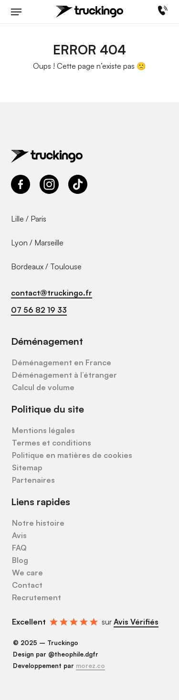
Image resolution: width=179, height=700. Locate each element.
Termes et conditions (51, 442)
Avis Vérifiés (136, 621)
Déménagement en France (61, 362)
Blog (20, 560)
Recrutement (36, 597)
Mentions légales (43, 430)
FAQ (19, 547)
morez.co (90, 665)
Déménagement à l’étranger (64, 375)
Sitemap (27, 467)
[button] (16, 12)
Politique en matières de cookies (72, 455)
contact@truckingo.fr (51, 292)
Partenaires (33, 480)
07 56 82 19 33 (39, 310)
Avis (19, 535)
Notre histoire (38, 523)
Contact (27, 585)
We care (27, 572)
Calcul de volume (43, 387)
